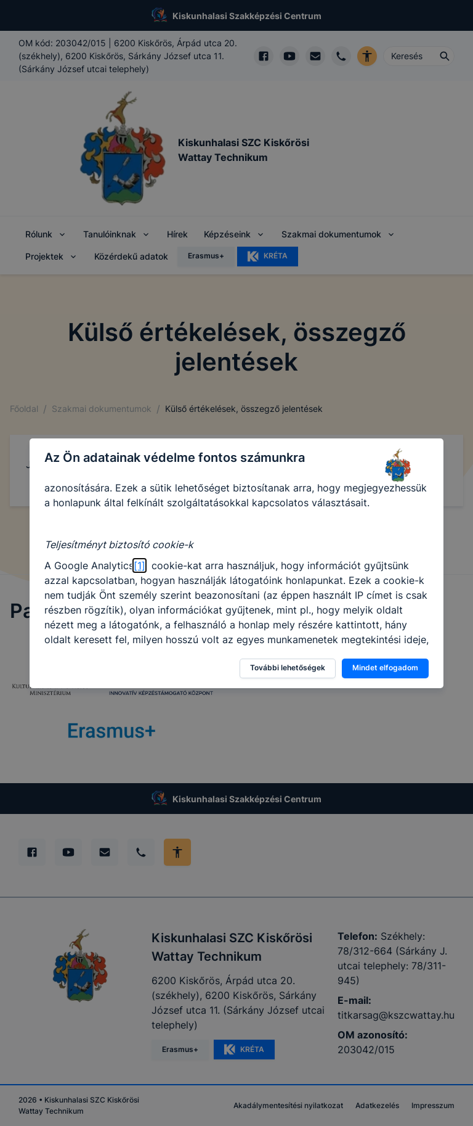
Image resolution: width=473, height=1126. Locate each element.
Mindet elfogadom (385, 667)
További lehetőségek (287, 667)
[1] (139, 565)
